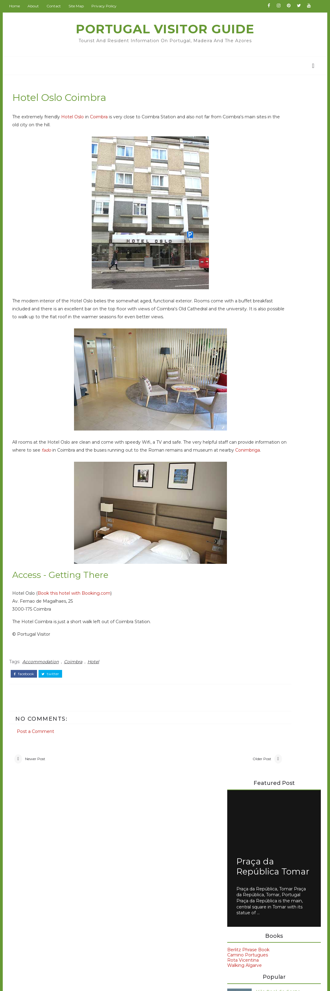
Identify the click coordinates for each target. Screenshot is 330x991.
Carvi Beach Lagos (245, 453)
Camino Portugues (245, 269)
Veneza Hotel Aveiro (247, 499)
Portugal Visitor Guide (165, 28)
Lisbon (239, 601)
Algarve (240, 560)
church (41, 934)
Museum (43, 898)
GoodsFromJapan (144, 882)
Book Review (49, 874)
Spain (238, 642)
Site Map (82, 6)
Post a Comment (41, 744)
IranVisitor (135, 890)
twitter (56, 691)
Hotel (99, 680)
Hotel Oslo (78, 121)
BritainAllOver (139, 855)
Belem (239, 570)
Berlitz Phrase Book (246, 264)
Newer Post (42, 778)
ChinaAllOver (138, 873)
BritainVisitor (138, 864)
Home (20, 6)
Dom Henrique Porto (247, 458)
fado (137, 462)
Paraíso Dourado (242, 489)
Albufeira (43, 838)
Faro (236, 591)
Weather (43, 910)
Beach (40, 862)
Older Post (189, 778)
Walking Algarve (242, 279)
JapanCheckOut (142, 900)
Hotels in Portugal (244, 479)
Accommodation (46, 680)
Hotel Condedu (241, 469)
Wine (38, 922)
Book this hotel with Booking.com (80, 613)
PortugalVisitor (141, 837)
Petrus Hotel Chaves (247, 494)
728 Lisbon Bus (271, 404)
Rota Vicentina (240, 274)
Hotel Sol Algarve (243, 474)
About (39, 6)
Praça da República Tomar (255, 175)
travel (39, 946)
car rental (244, 653)
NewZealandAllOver (146, 908)
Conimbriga (158, 470)
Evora (238, 580)
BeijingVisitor (139, 846)
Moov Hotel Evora (244, 484)
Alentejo (43, 850)
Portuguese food (253, 632)
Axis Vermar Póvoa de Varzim (256, 448)
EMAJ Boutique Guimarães (253, 464)
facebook (30, 691)
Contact (60, 6)
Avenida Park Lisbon (246, 443)
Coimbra (105, 121)
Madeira (241, 611)
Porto (238, 622)
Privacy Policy (110, 6)
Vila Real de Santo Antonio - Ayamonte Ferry (278, 311)
